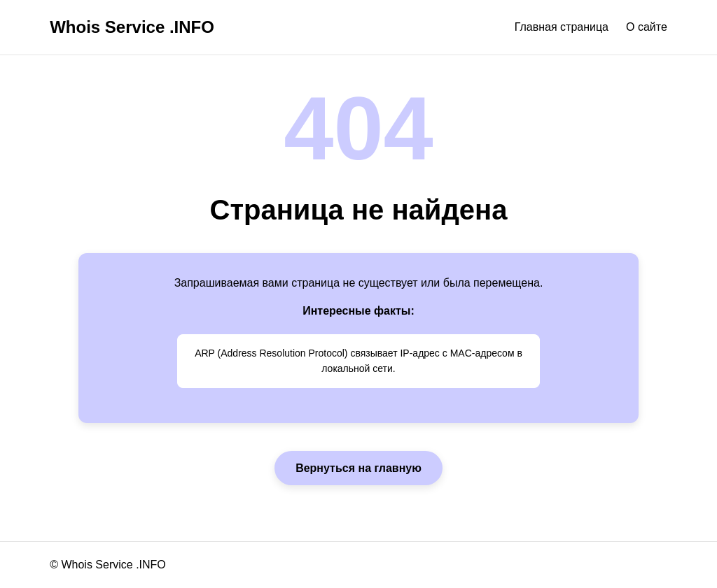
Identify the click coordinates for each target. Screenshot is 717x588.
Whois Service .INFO (132, 26)
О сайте (646, 27)
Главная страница (561, 27)
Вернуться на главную (358, 468)
